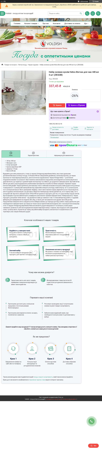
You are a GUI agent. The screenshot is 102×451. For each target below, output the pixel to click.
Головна (17, 23)
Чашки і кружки (33, 65)
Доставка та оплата (72, 23)
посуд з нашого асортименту (43, 391)
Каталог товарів (30, 23)
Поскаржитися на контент (53, 413)
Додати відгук (98, 13)
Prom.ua (60, 411)
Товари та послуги (10, 65)
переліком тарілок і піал (37, 394)
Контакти (56, 23)
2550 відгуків (84, 1)
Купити (58, 105)
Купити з (78, 105)
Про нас (46, 23)
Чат (93, 446)
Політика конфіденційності (69, 413)
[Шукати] (80, 13)
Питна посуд (22, 65)
